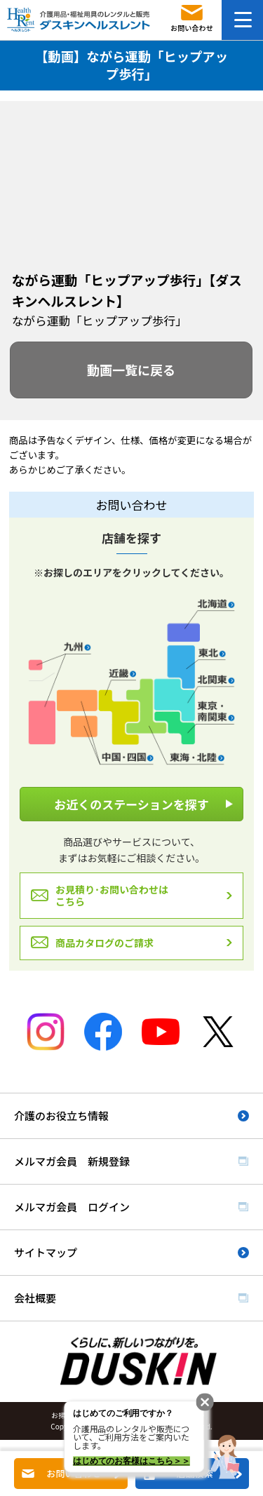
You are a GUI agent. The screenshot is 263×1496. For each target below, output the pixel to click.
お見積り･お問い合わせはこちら (111, 895)
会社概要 (35, 1298)
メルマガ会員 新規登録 (72, 1161)
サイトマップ (45, 1252)
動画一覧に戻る (131, 369)
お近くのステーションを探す (131, 804)
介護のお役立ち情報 (61, 1115)
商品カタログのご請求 (104, 943)
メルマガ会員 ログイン (72, 1206)
